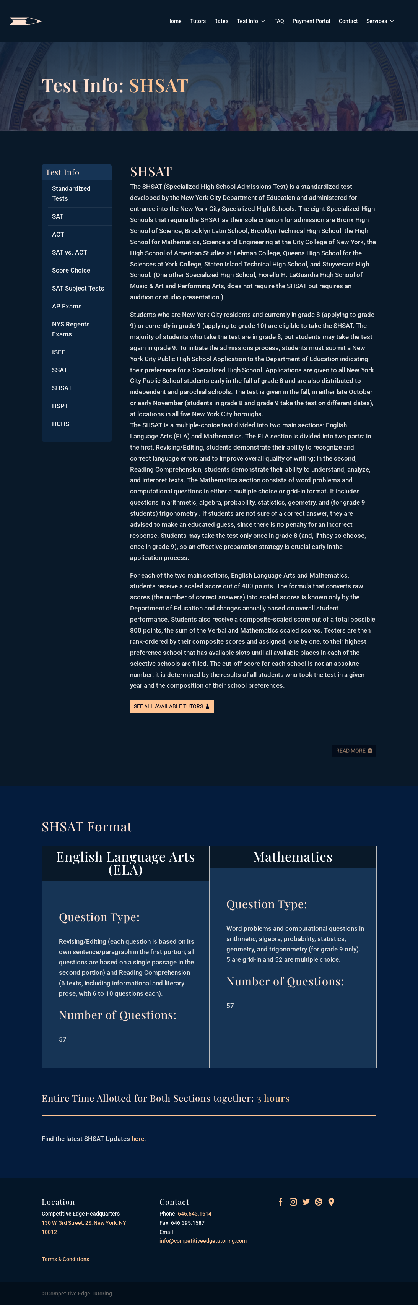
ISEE (58, 352)
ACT (58, 234)
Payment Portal (311, 21)
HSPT (60, 406)
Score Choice (71, 270)
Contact (348, 21)
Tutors (198, 21)
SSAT (59, 370)
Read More (351, 756)
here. (138, 1139)
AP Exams (67, 306)
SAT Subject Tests (78, 288)
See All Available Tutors (168, 706)
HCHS (60, 424)
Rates (221, 21)
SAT (57, 216)
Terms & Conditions (65, 1259)
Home (174, 21)
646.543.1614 (194, 1214)
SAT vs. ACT (69, 252)
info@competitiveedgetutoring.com (203, 1241)
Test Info (247, 21)
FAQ (279, 21)
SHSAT (62, 388)
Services (376, 21)
